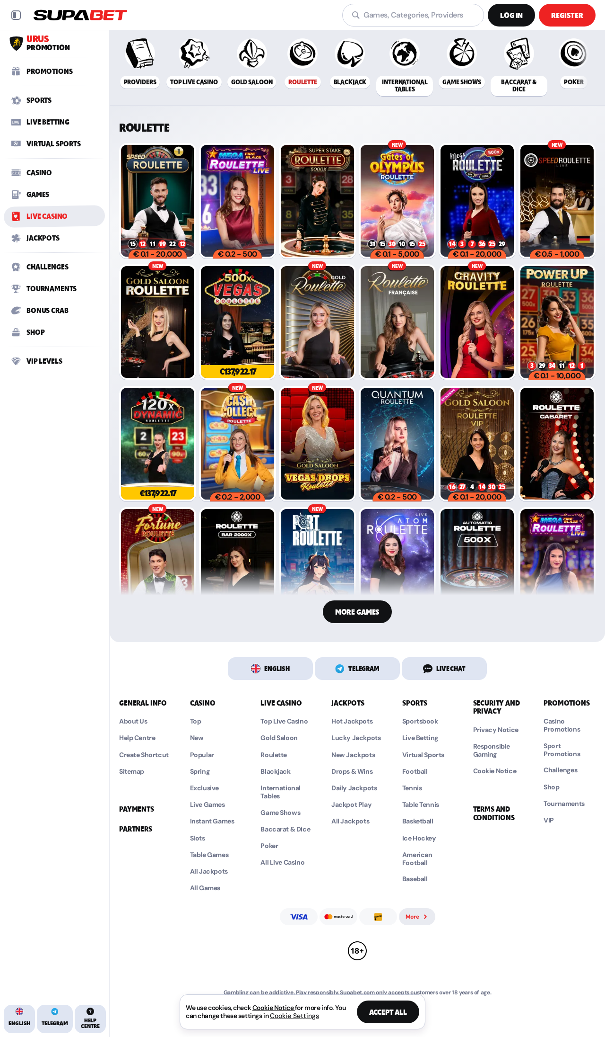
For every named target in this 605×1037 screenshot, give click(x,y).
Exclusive (204, 788)
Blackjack (275, 772)
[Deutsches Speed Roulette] (557, 201)
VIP (549, 820)
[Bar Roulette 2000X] (237, 565)
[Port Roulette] (317, 565)
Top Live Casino (284, 721)
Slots (197, 838)
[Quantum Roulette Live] (397, 443)
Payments (136, 809)
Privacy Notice (496, 730)
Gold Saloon (278, 738)
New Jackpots (353, 755)
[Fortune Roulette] (157, 565)
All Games (205, 888)
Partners (135, 829)
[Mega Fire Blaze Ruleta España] (557, 565)
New (197, 738)
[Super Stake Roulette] (317, 201)
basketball (417, 821)
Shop (551, 787)
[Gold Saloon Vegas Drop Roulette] (317, 443)
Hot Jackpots (351, 721)
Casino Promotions (562, 725)
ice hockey (419, 838)
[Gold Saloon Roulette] (157, 322)
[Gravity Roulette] (477, 322)
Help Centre (137, 738)
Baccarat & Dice (285, 829)
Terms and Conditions (494, 813)
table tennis (420, 805)
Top (195, 721)
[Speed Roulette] (157, 201)
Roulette (273, 755)
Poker (269, 846)
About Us (133, 721)
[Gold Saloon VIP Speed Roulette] (477, 443)
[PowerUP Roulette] (557, 322)
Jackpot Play (351, 805)
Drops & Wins (351, 772)
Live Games (207, 805)
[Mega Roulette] (477, 201)
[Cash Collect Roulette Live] (237, 443)
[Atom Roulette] (397, 565)
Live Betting (420, 738)
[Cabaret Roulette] (557, 443)
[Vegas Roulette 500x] (237, 322)
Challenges (560, 770)
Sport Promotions (562, 750)
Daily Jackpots (354, 788)
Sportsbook (420, 721)
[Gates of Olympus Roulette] (397, 201)
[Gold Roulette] (317, 322)
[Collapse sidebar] (16, 15)
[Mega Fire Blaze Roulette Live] (237, 201)
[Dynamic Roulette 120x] (157, 443)
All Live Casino (282, 862)
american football (417, 859)
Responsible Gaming (491, 750)
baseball (415, 879)
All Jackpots (209, 871)
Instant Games (212, 821)
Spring (199, 772)
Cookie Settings (294, 1015)
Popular (202, 755)
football (415, 772)
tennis (412, 788)
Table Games (209, 855)
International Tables (280, 792)
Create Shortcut (144, 755)
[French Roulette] (397, 322)
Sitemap (131, 772)
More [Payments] (417, 917)
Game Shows (280, 813)
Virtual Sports (423, 755)
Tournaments (564, 804)
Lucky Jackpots (355, 738)
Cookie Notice (495, 771)
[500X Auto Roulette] (477, 565)
